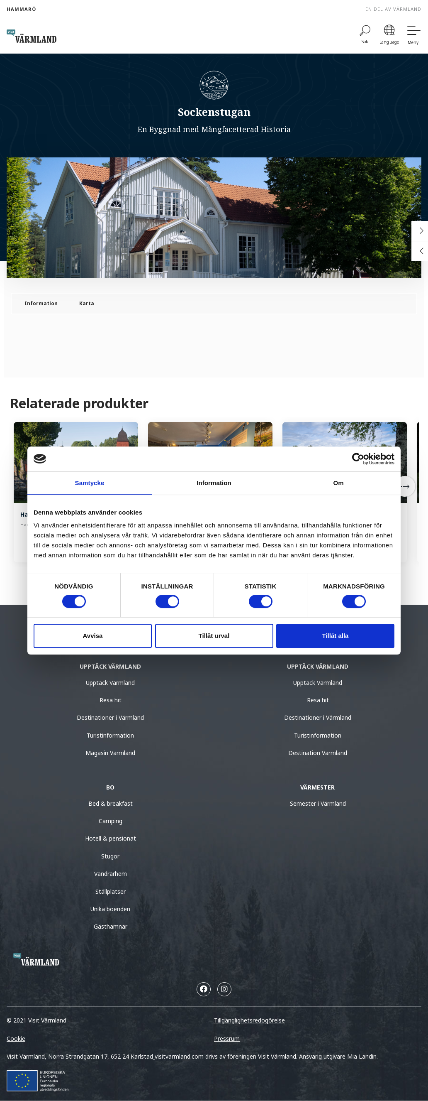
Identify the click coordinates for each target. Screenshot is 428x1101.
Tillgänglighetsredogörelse (249, 1020)
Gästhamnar (110, 926)
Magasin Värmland (110, 753)
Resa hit (111, 700)
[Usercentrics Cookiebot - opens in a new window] (358, 459)
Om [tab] (338, 482)
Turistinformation (110, 735)
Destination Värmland (317, 753)
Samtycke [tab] (90, 482)
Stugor (110, 856)
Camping (110, 821)
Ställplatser (110, 891)
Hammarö (21, 9)
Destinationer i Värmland (110, 717)
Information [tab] (214, 482)
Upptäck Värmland (110, 683)
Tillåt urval (214, 635)
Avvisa (93, 635)
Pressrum (227, 1038)
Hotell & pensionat (110, 838)
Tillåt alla (335, 635)
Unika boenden (110, 909)
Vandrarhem (110, 874)
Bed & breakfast (110, 803)
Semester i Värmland (318, 803)
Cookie (16, 1038)
